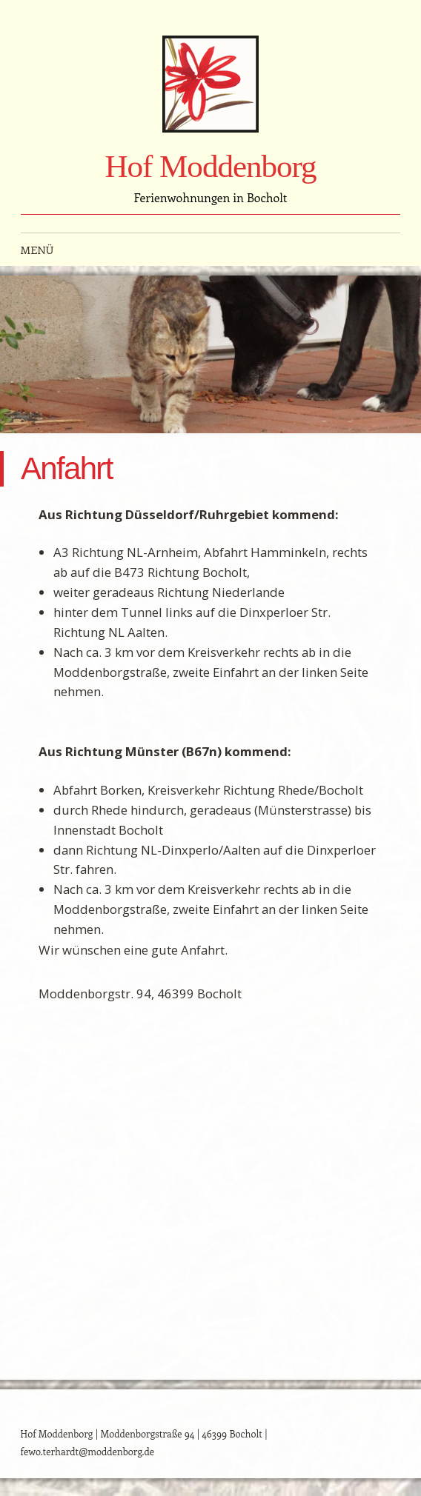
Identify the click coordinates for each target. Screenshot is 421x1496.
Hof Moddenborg (210, 166)
